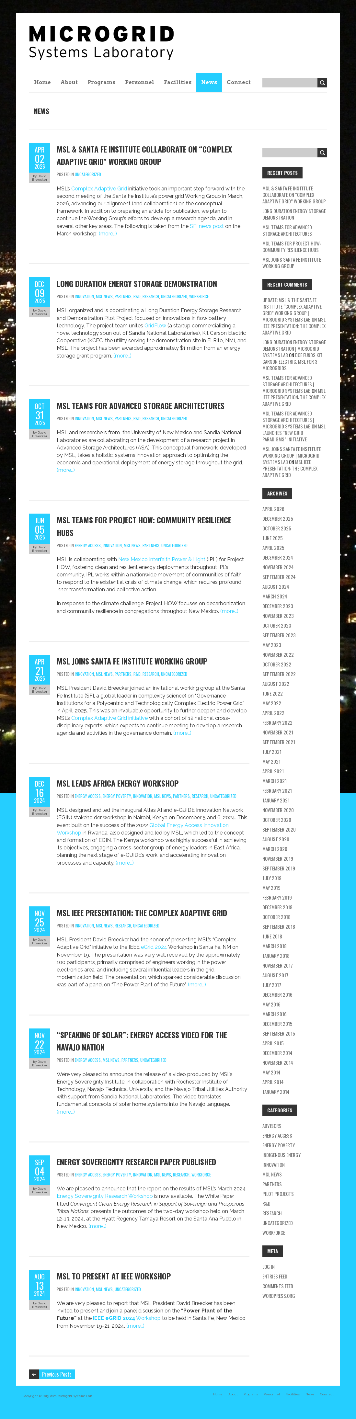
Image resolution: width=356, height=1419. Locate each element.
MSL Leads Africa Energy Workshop (117, 783)
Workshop (127, 1318)
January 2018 (276, 955)
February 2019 (277, 897)
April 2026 (273, 508)
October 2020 (276, 819)
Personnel (139, 82)
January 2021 (276, 800)
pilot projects (278, 1193)
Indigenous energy (281, 1154)
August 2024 (275, 586)
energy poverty (117, 796)
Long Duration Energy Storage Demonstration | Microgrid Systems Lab (294, 348)
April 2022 (273, 712)
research (151, 296)
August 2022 (275, 683)
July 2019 (271, 877)
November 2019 (277, 858)
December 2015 (277, 1023)
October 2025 (276, 528)
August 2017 (275, 975)
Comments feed (277, 1285)
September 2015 (278, 1033)
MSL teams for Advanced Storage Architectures (140, 405)
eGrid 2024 (154, 947)
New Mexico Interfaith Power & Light (161, 559)
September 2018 (278, 926)
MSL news (104, 296)
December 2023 (277, 605)
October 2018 (276, 916)
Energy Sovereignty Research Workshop (105, 1196)
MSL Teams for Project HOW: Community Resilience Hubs (291, 246)
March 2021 (274, 780)
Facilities (177, 82)
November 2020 (278, 809)
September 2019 (278, 868)
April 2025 (273, 547)
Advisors (271, 1125)
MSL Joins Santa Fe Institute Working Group (132, 661)
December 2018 (277, 907)
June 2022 (272, 693)
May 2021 (271, 761)
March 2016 (274, 1013)
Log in (268, 1266)
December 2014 (277, 1052)
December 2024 (277, 557)
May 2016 (271, 1004)
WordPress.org (278, 1295)
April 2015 (273, 1043)
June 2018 (272, 936)
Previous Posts (57, 1374)
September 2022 (279, 673)
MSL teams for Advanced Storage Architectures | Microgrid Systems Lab (288, 384)
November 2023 (278, 615)
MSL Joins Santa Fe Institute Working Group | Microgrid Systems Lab (291, 455)
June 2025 (272, 537)
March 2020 (274, 848)
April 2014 (273, 1081)
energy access (88, 545)
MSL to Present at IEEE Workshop (114, 1276)
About (69, 82)
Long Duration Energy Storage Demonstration (137, 283)
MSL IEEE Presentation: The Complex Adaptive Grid (142, 912)
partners (123, 296)
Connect (239, 82)
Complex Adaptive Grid (99, 189)
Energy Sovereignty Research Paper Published (136, 1161)
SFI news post (207, 226)
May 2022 (271, 703)
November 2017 (277, 965)
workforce (199, 296)
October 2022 (276, 664)
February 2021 (277, 790)
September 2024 (279, 576)
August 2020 (275, 839)
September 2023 (279, 635)
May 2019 (271, 887)
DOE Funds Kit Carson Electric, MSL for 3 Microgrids (292, 361)
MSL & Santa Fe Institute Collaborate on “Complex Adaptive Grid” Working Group (294, 195)
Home (42, 82)
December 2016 (277, 994)
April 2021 (273, 771)
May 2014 (271, 1072)
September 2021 (278, 741)
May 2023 (271, 644)
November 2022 (278, 654)
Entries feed (274, 1276)
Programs (101, 82)
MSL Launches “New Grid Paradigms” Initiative (294, 433)
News (209, 82)
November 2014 (277, 1062)
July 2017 (271, 984)
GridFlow (155, 326)
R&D (137, 296)
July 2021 (271, 751)
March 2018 (274, 945)
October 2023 (276, 625)
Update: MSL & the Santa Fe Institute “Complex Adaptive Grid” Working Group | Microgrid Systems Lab (292, 309)
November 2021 (277, 732)
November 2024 (278, 567)
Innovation (84, 296)
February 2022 (277, 722)
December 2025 (277, 518)
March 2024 (274, 596)
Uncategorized (88, 174)
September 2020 (279, 829)
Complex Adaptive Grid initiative (109, 718)
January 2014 (276, 1091)
